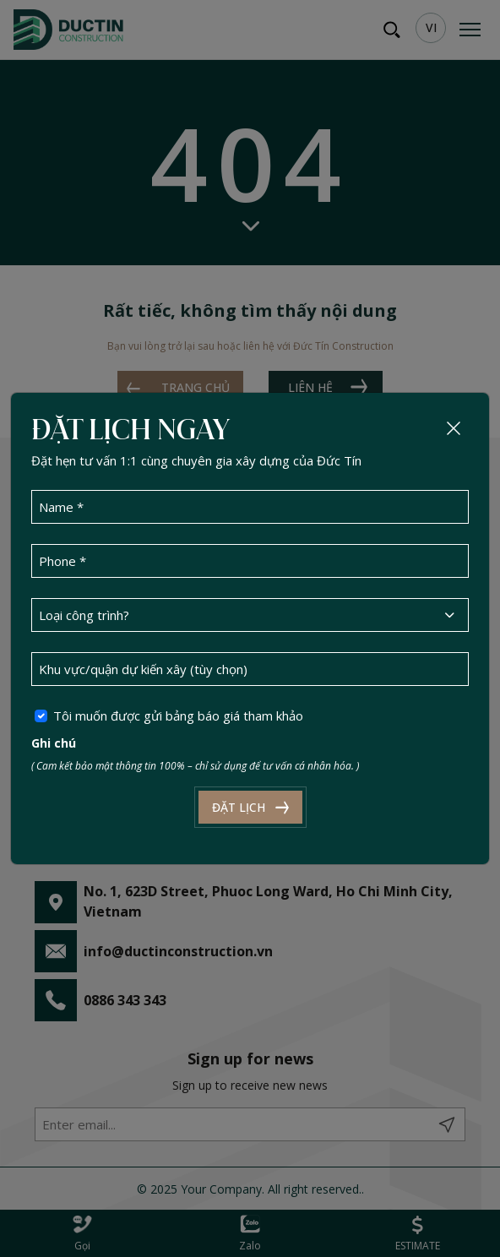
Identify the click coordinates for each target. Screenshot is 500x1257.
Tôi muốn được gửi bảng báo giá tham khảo (178, 715)
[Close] (453, 428)
